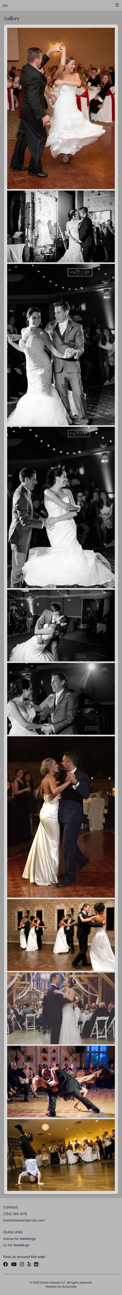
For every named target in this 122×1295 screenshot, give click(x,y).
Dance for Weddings (19, 1238)
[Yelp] (29, 1264)
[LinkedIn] (36, 1264)
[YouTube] (14, 1264)
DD (5, 5)
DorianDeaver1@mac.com (24, 1220)
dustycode (69, 1287)
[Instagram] (22, 1264)
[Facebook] (5, 1264)
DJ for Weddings (16, 1245)
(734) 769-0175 (15, 1214)
